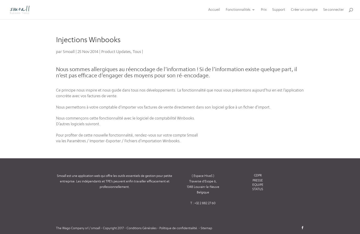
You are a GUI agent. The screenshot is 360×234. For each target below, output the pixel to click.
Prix (264, 10)
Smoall (69, 51)
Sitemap (206, 228)
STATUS (257, 189)
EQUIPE (257, 185)
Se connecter (333, 10)
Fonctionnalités (238, 10)
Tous (137, 51)
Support (278, 10)
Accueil (214, 10)
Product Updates (116, 51)
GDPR (258, 175)
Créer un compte (304, 10)
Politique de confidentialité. (178, 228)
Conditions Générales (142, 228)
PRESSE (258, 180)
